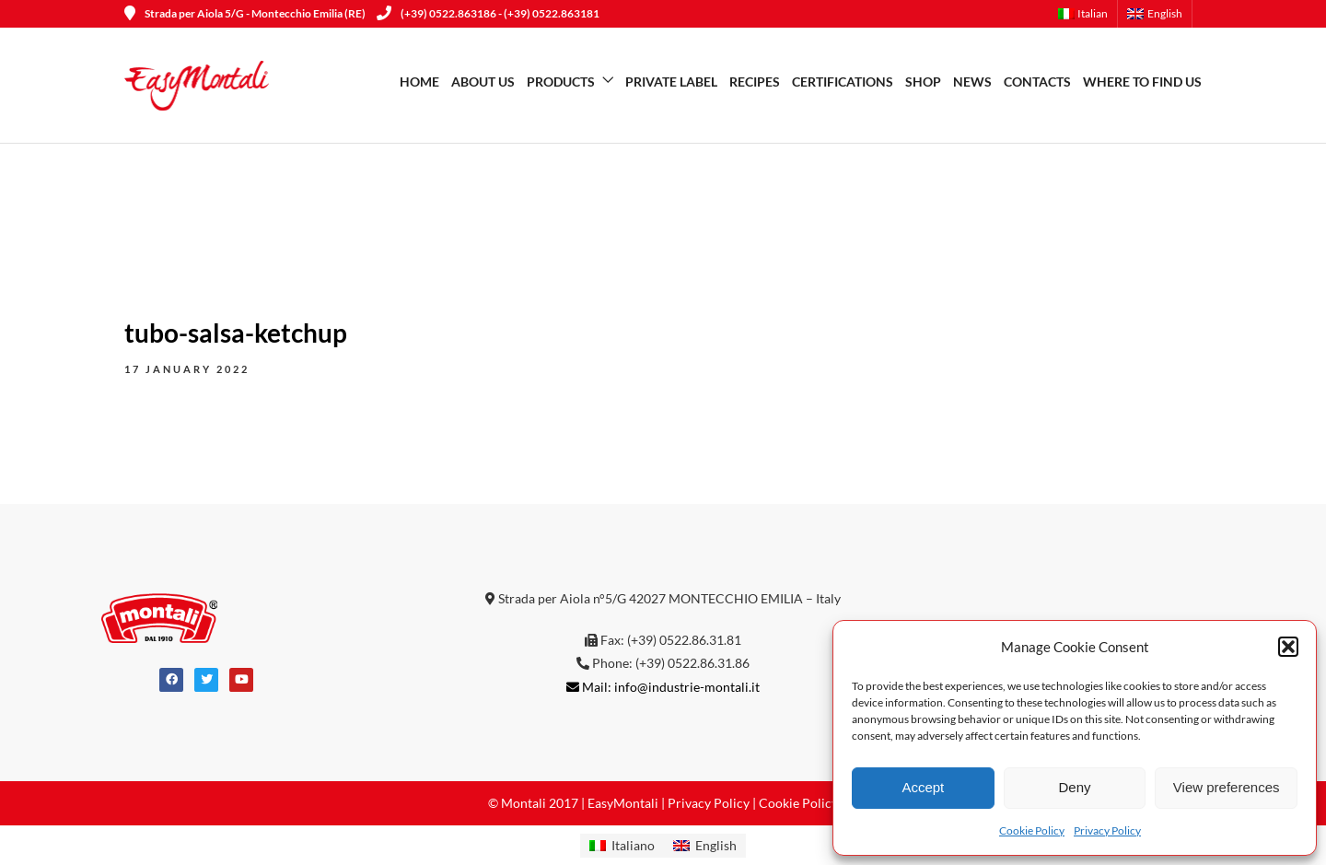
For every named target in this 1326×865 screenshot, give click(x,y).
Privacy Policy (1107, 830)
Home (419, 81)
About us (483, 81)
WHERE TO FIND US (1142, 81)
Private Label (671, 81)
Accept (922, 787)
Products (561, 81)
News (972, 81)
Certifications (842, 81)
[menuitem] (1088, 14)
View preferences (1226, 787)
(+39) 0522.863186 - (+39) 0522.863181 (488, 13)
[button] (1288, 646)
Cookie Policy (1031, 830)
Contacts (1037, 81)
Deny (1074, 787)
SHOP (923, 81)
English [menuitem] (716, 845)
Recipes (754, 81)
